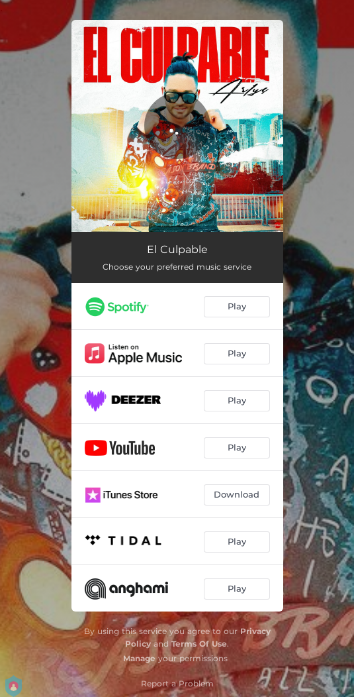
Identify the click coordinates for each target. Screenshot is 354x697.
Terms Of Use (199, 644)
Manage (139, 658)
